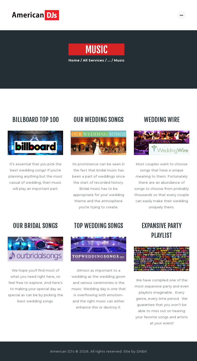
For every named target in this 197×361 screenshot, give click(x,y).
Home (74, 60)
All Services (93, 60)
